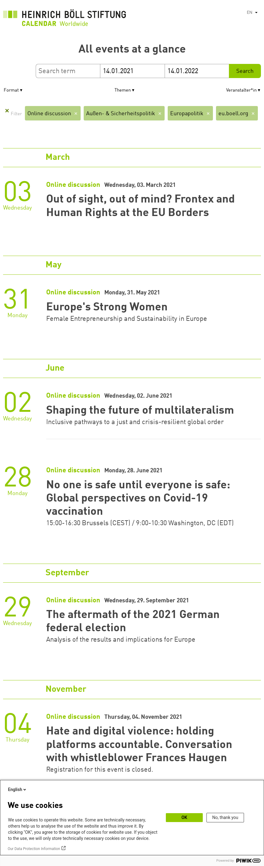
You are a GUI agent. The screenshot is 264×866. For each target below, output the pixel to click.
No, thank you (225, 817)
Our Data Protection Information (34, 849)
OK (184, 817)
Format (11, 90)
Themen (122, 90)
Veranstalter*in (241, 90)
